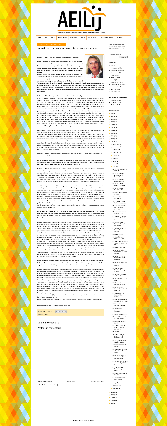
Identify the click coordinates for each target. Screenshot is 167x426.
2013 (112, 139)
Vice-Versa (114, 91)
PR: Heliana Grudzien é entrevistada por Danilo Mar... (119, 327)
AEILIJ (39, 37)
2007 (112, 403)
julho (114, 158)
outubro (115, 150)
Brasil (112, 65)
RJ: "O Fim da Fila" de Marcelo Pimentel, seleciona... (118, 258)
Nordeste (73, 37)
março (115, 383)
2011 (112, 392)
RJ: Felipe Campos (116, 102)
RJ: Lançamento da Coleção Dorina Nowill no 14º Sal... (119, 289)
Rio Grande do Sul (107, 37)
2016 (112, 130)
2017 (112, 127)
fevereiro (116, 386)
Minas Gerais (62, 37)
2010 (112, 395)
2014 (112, 136)
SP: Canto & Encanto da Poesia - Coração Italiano (119, 230)
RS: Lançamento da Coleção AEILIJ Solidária (118, 295)
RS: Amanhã (115, 331)
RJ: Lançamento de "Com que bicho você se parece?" (119, 264)
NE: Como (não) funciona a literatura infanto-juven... (119, 351)
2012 (112, 141)
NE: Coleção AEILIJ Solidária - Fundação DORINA (119, 270)
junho (115, 161)
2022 (112, 113)
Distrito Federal (50, 37)
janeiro (115, 388)
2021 (112, 116)
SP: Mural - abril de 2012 (119, 314)
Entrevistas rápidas (116, 70)
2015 (112, 133)
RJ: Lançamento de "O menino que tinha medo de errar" (119, 357)
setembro (116, 152)
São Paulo (119, 37)
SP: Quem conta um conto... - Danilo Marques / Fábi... (118, 336)
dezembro (116, 144)
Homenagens (115, 73)
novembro (116, 147)
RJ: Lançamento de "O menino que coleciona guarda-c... (119, 252)
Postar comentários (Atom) (50, 385)
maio (114, 164)
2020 (112, 119)
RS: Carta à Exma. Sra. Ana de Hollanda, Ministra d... (120, 363)
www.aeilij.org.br (114, 47)
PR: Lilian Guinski (116, 100)
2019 (112, 122)
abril (114, 167)
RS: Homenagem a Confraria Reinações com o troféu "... (119, 224)
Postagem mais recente (45, 381)
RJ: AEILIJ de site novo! (119, 247)
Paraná (82, 37)
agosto (115, 155)
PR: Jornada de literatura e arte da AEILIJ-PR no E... (119, 218)
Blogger (92, 420)
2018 (112, 125)
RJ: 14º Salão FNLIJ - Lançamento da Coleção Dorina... (118, 175)
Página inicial (71, 381)
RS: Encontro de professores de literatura (117, 310)
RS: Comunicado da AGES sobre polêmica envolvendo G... (119, 207)
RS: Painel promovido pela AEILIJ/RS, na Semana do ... (120, 243)
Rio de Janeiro (93, 37)
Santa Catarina (115, 87)
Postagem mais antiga (97, 381)
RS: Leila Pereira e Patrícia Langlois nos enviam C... (119, 369)
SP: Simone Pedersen (117, 105)
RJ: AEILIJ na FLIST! (117, 234)
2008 (112, 400)
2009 (112, 397)
